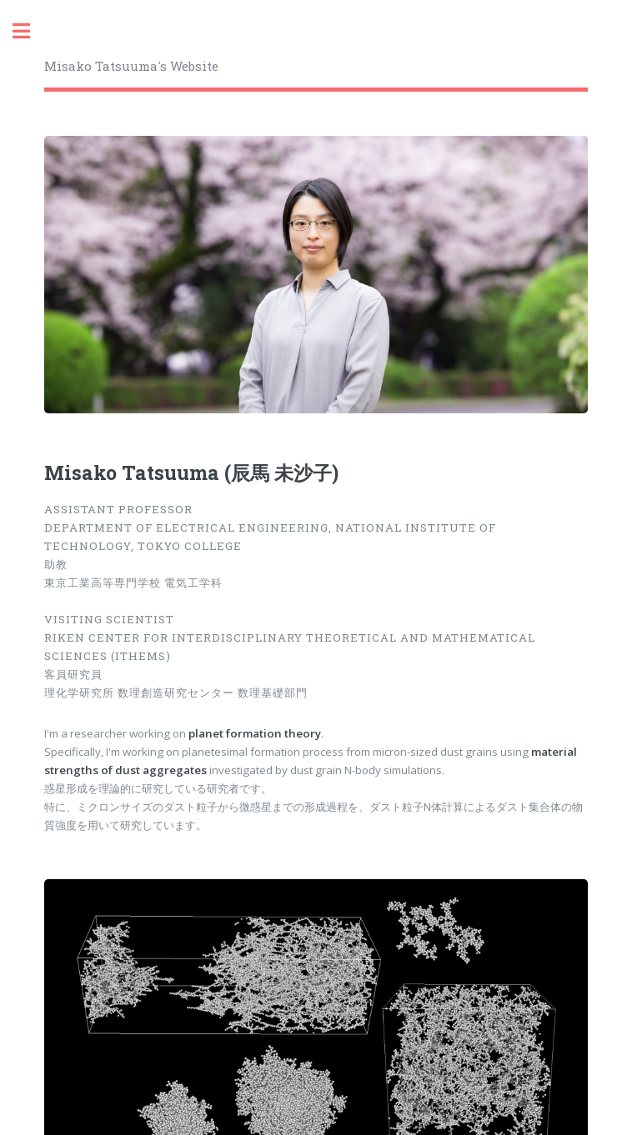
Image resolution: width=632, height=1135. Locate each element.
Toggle (30, 31)
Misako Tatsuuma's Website (131, 66)
